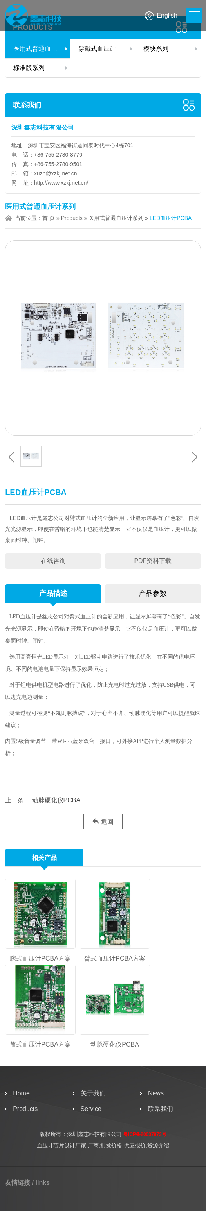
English (167, 15)
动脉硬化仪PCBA (55, 800)
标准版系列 (29, 67)
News (156, 1093)
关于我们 (93, 1093)
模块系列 (155, 48)
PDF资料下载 (153, 560)
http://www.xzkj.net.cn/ (61, 183)
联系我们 (27, 105)
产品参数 (153, 593)
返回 (103, 822)
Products (72, 218)
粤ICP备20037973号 (144, 1134)
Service (91, 1109)
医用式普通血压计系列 (41, 48)
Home (21, 1093)
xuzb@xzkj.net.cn (55, 173)
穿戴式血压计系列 (103, 48)
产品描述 (53, 593)
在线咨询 (53, 560)
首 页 (48, 218)
